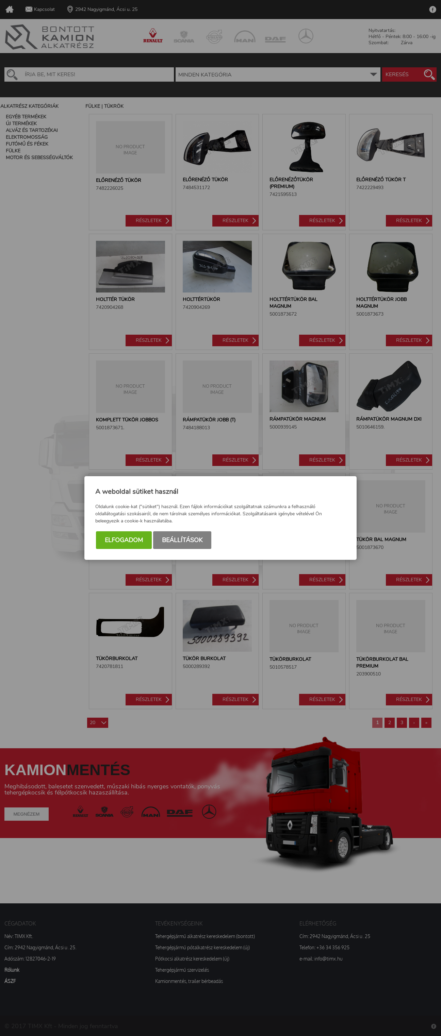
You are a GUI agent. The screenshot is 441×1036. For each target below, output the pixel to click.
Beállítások (182, 540)
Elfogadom (124, 540)
